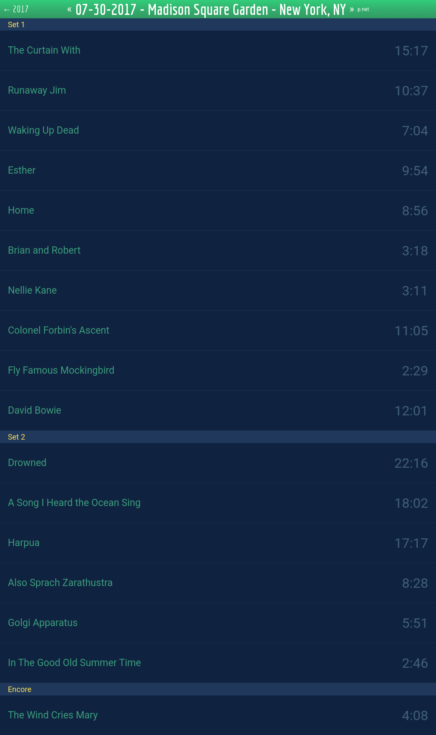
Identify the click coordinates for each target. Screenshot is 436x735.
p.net (363, 9)
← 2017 (16, 9)
